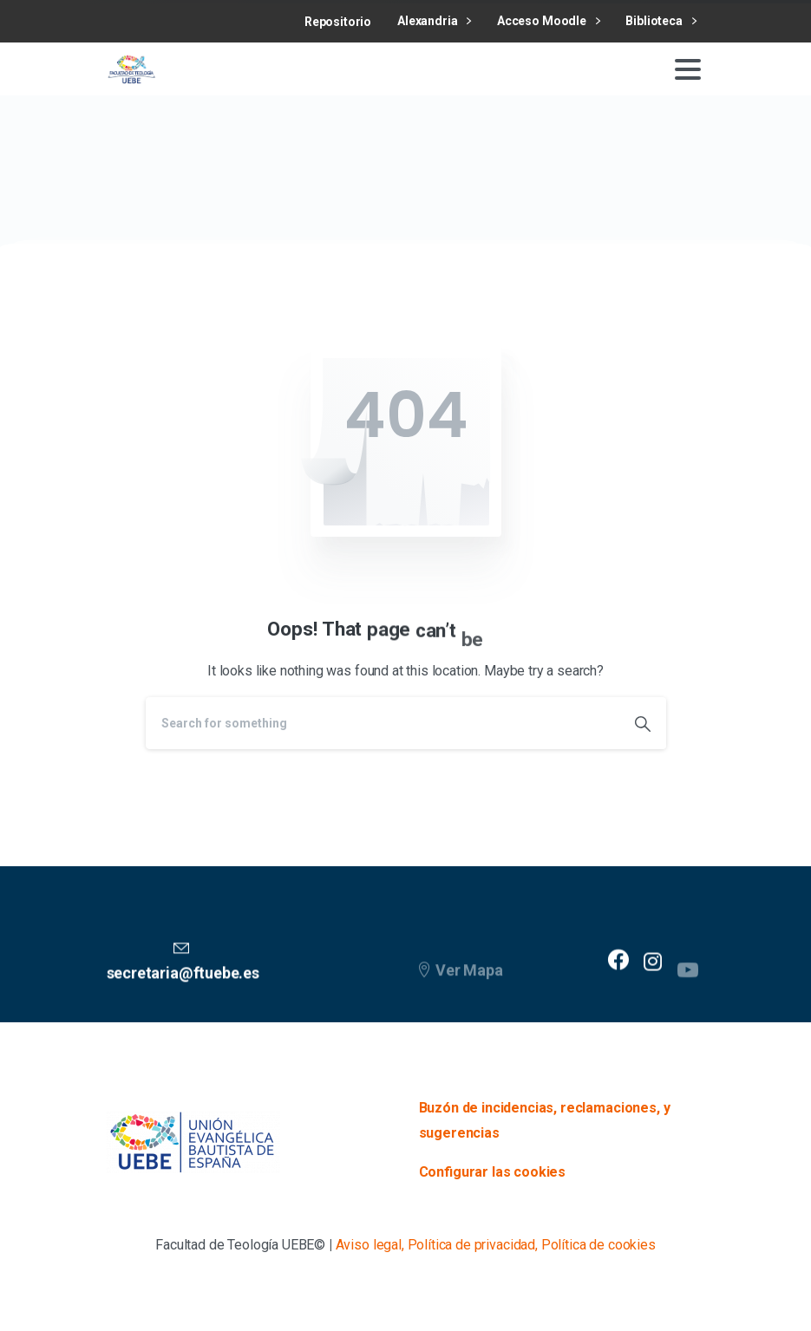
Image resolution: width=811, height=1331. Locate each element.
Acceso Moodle (548, 21)
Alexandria (434, 21)
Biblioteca (660, 21)
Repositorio (337, 22)
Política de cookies (598, 1244)
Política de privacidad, (473, 1244)
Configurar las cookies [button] (492, 1172)
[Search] (382, 723)
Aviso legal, (370, 1244)
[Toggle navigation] (687, 69)
